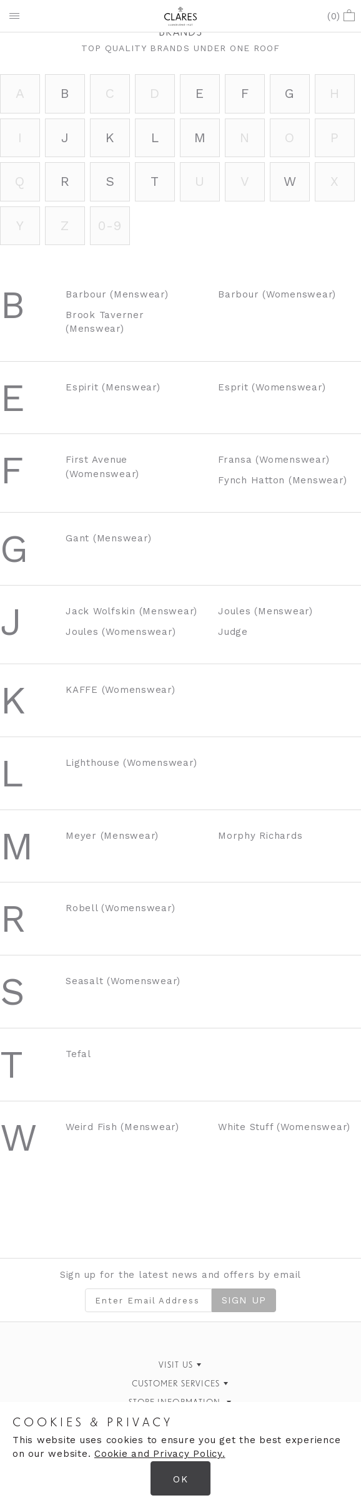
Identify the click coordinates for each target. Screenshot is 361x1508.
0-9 (109, 225)
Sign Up (244, 1300)
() (341, 16)
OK (180, 1479)
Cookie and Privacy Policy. (159, 1453)
